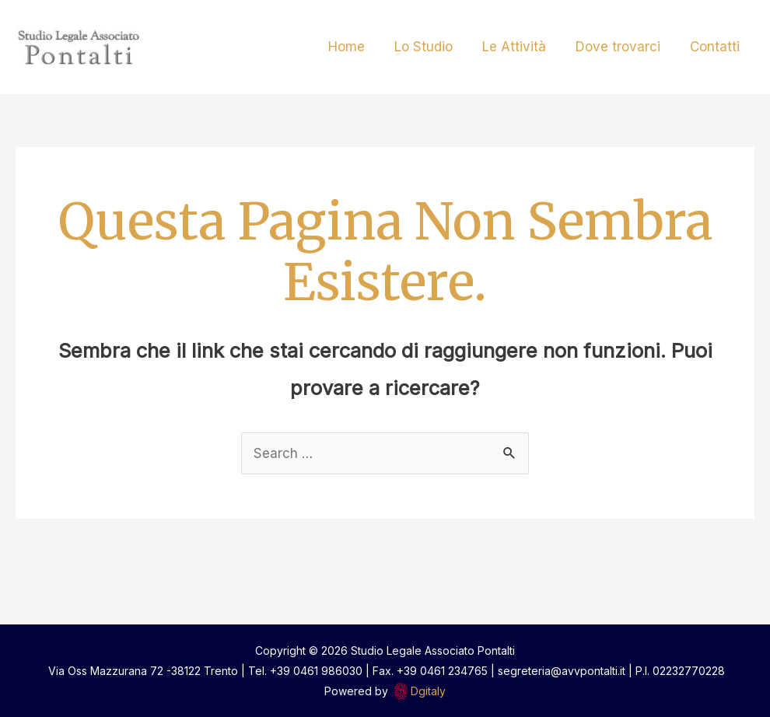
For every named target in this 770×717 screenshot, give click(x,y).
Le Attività (522, 46)
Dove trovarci (622, 46)
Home (360, 46)
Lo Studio (434, 46)
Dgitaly (428, 691)
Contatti (716, 46)
